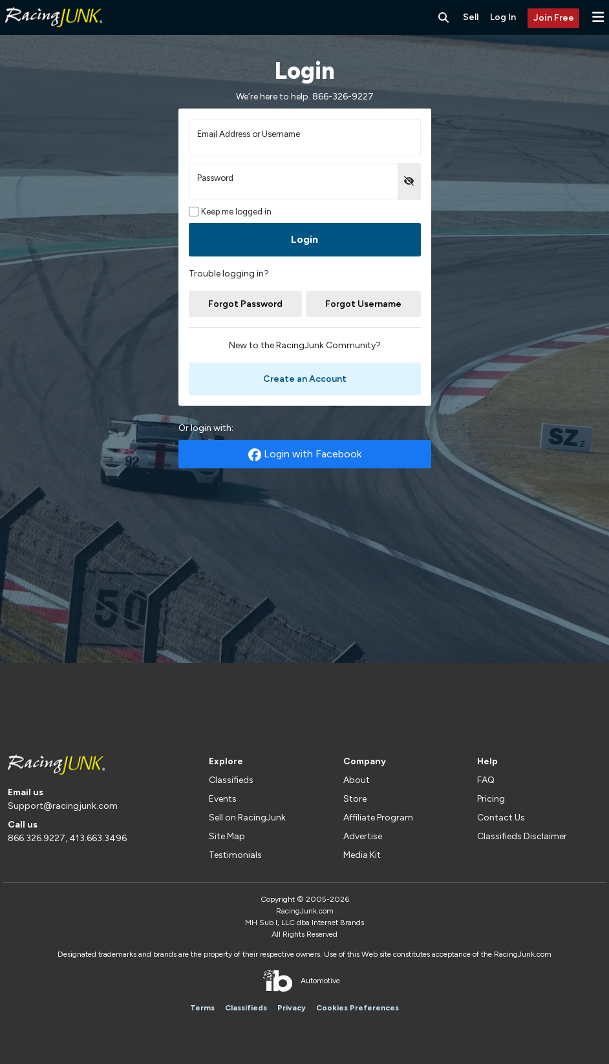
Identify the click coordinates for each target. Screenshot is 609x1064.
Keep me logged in (230, 211)
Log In (503, 17)
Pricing (491, 798)
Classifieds (231, 780)
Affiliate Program (378, 817)
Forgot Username (363, 303)
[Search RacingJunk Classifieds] (443, 17)
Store (355, 798)
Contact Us (501, 817)
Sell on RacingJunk (247, 817)
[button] (598, 17)
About (356, 780)
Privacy (291, 1007)
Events (223, 798)
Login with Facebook (304, 454)
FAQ (486, 780)
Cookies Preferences (357, 1007)
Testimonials (235, 855)
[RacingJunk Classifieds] (53, 31)
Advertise (362, 836)
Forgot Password (245, 303)
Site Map (227, 836)
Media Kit (362, 855)
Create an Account (305, 378)
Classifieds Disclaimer (522, 836)
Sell (470, 17)
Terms (202, 1007)
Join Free (553, 17)
